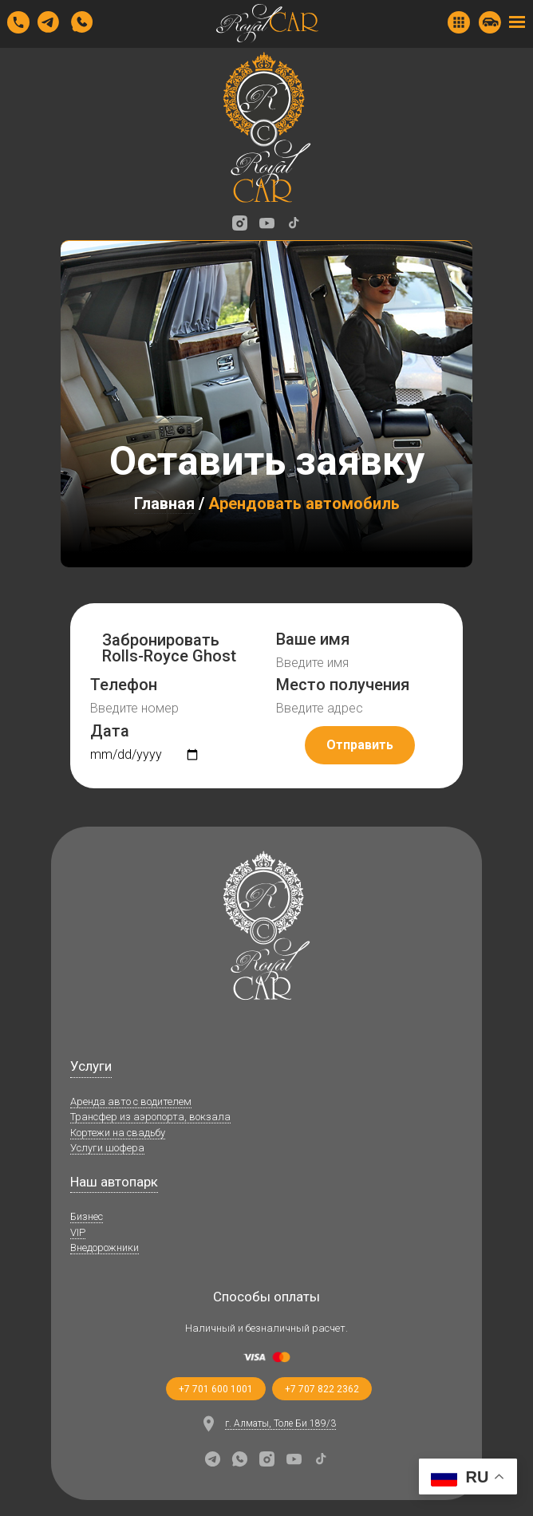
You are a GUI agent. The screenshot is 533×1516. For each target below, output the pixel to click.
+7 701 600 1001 (216, 1389)
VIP (77, 1232)
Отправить (359, 744)
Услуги (91, 1066)
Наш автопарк (114, 1182)
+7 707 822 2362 (322, 1389)
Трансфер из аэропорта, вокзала (150, 1117)
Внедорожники (104, 1247)
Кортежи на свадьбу (117, 1133)
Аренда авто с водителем (130, 1101)
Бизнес (86, 1216)
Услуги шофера (107, 1148)
